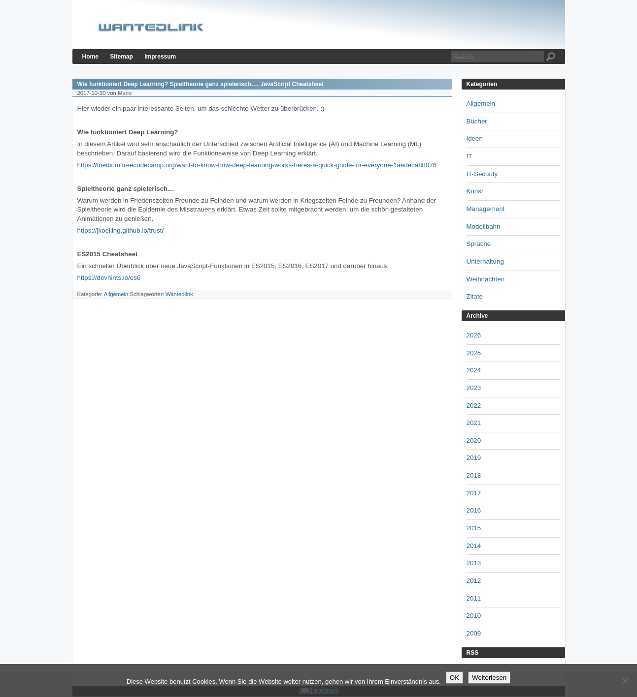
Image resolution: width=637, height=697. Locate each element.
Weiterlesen (489, 677)
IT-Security (482, 174)
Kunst (475, 191)
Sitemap (121, 56)
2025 (474, 353)
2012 (474, 580)
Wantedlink (179, 294)
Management (486, 208)
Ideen (475, 138)
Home (90, 56)
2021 (474, 422)
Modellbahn (484, 226)
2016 (474, 510)
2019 (474, 457)
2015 (474, 528)
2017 (474, 493)
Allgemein (116, 294)
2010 (474, 615)
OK (454, 677)
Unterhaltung (485, 261)
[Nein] (625, 681)
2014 (474, 545)
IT (469, 156)
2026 (474, 335)
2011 (474, 598)
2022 (474, 405)
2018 (474, 475)
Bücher (477, 121)
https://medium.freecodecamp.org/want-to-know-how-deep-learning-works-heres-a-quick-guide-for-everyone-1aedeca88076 (257, 165)
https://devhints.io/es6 (109, 277)
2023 (474, 388)
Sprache (479, 243)
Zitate (475, 296)
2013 (474, 563)
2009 (474, 633)
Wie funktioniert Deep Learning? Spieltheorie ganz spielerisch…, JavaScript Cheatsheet (200, 84)
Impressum (160, 56)
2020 (474, 440)
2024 (474, 370)
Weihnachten (486, 279)
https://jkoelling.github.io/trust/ (120, 230)
